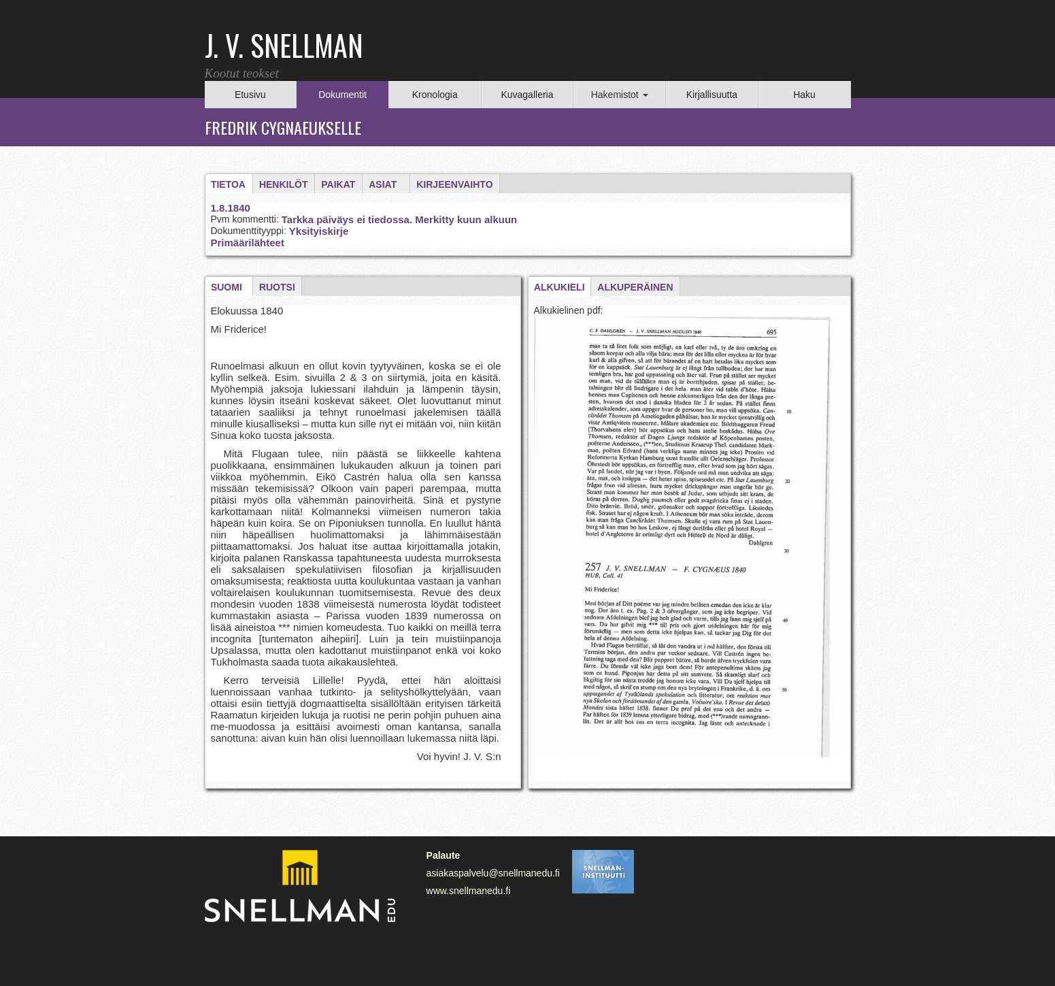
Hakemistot (619, 94)
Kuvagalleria (527, 94)
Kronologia (435, 94)
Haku (804, 94)
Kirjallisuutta (711, 94)
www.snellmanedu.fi (468, 890)
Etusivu (250, 94)
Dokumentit (342, 94)
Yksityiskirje (319, 231)
